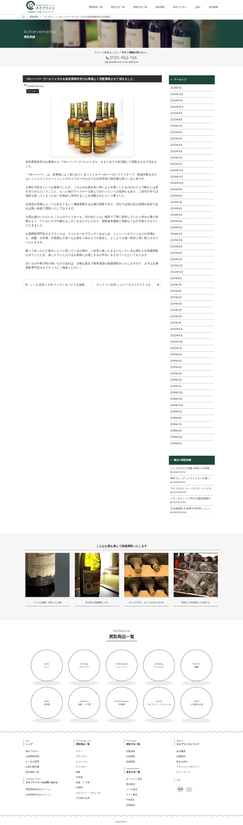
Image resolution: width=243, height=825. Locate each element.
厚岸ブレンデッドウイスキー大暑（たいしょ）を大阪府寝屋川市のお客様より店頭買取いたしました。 (191, 478)
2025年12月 (176, 94)
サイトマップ (183, 772)
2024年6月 (176, 208)
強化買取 (160, 6)
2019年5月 (176, 360)
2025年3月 (176, 151)
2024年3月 (176, 227)
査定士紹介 (182, 761)
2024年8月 (176, 195)
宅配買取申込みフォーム (38, 789)
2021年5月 (176, 297)
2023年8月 (176, 246)
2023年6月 (176, 252)
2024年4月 (176, 221)
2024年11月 (176, 176)
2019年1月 (175, 386)
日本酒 (79, 777)
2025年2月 (176, 157)
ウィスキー (81, 766)
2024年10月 (177, 183)
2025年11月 (176, 100)
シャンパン (81, 761)
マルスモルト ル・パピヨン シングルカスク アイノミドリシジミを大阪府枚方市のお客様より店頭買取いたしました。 (191, 488)
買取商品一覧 (96, 6)
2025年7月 (176, 126)
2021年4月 (176, 303)
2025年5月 (176, 138)
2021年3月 (176, 310)
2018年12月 (176, 392)
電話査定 (130, 784)
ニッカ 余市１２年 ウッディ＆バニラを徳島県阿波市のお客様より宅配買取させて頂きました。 (60, 284)
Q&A (197, 6)
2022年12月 (176, 272)
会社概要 (213, 6)
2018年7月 (176, 424)
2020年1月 (176, 348)
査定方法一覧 (118, 6)
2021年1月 (175, 322)
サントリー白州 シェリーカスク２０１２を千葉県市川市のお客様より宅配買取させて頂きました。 (128, 284)
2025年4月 (176, 145)
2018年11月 (176, 399)
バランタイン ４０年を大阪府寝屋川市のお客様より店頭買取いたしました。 (191, 498)
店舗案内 (180, 756)
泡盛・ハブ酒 (82, 782)
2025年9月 (176, 113)
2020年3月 (176, 341)
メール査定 (131, 789)
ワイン (79, 751)
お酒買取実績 (32, 756)
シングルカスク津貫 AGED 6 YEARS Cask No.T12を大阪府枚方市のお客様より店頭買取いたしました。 (191, 468)
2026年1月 (176, 87)
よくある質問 (32, 761)
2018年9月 (176, 411)
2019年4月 (176, 367)
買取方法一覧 (140, 6)
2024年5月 (176, 214)
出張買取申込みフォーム (38, 794)
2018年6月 (176, 430)
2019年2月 (176, 379)
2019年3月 (176, 373)
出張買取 (130, 756)
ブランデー (81, 756)
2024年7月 (176, 202)
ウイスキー (32, 91)
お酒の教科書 (32, 766)
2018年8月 (176, 418)
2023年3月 (176, 259)
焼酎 (78, 772)
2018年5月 (176, 437)
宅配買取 (130, 751)
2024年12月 (176, 170)
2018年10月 (176, 405)
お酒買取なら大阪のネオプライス (40, 12)
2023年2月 (176, 265)
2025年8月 (176, 119)
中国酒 (79, 787)
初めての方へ (180, 6)
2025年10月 (177, 106)
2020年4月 (176, 335)
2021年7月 (176, 284)
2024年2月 (176, 233)
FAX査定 (130, 799)
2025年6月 (176, 132)
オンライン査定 (134, 778)
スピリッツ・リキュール (88, 792)
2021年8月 (176, 278)
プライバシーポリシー (187, 766)
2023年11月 (176, 240)
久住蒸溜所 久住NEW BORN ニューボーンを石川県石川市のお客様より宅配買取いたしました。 (191, 508)
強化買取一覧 (32, 772)
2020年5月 (176, 329)
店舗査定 (130, 804)
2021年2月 (176, 316)
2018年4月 (176, 443)
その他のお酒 (82, 797)
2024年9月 (176, 189)
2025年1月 (176, 164)
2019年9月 (176, 354)
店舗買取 (130, 761)
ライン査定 (131, 794)
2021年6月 (176, 291)
